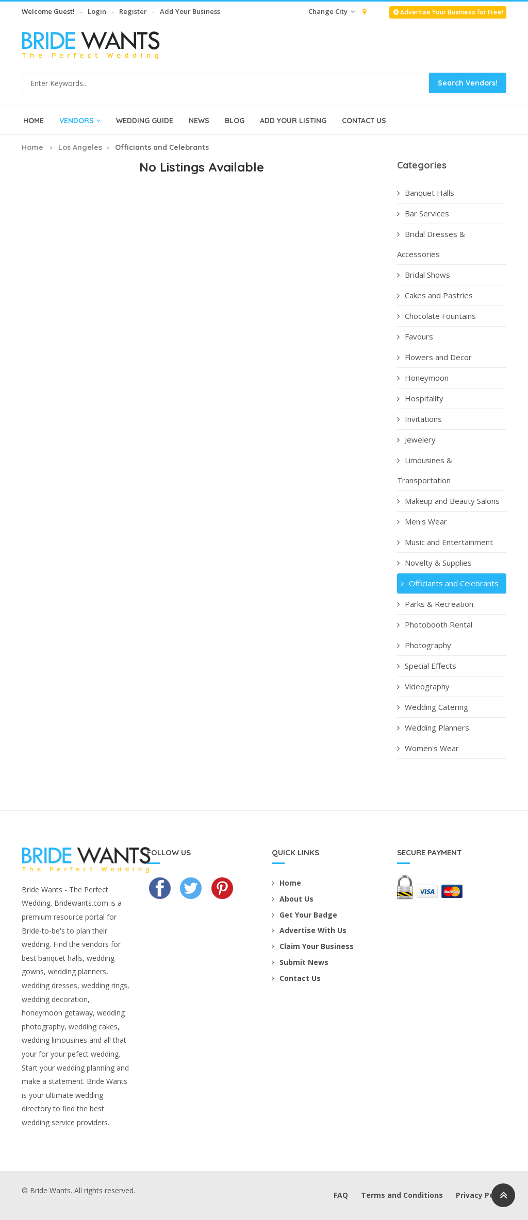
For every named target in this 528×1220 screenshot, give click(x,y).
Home (33, 120)
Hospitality (420, 398)
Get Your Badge (304, 915)
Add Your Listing (293, 120)
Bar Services (423, 213)
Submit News (300, 962)
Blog (234, 120)
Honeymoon (423, 377)
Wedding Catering (432, 707)
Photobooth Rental (434, 624)
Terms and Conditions (402, 1195)
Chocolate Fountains (436, 316)
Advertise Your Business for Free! (447, 12)
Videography (423, 686)
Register (133, 11)
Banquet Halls (425, 193)
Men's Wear (422, 521)
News (199, 120)
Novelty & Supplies (434, 562)
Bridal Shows (423, 274)
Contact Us (364, 120)
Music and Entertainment (445, 542)
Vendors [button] (80, 120)
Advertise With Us (309, 930)
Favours (415, 336)
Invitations (419, 419)
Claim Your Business (313, 946)
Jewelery (416, 439)
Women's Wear (428, 748)
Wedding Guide (144, 120)
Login (97, 11)
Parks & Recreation (435, 604)
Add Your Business (190, 11)
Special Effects (426, 665)
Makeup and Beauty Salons (448, 501)
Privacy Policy (481, 1195)
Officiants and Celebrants (449, 583)
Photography (424, 645)
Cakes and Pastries (435, 295)
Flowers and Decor (434, 357)
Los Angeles (80, 147)
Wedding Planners (433, 727)
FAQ (341, 1195)
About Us (293, 899)
